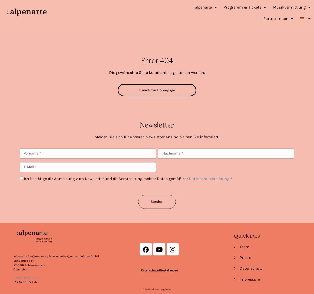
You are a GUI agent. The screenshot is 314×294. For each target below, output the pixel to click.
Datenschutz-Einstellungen (159, 289)
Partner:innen (278, 15)
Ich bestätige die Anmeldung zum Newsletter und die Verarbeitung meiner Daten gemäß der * (128, 189)
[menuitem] (305, 15)
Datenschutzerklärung (209, 189)
